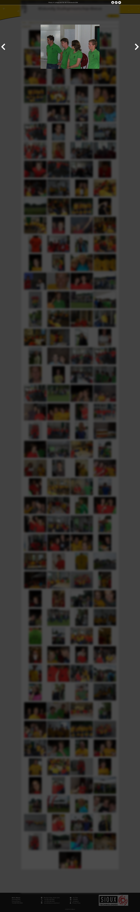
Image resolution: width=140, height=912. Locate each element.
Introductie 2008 (73, 2)
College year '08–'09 (60, 2)
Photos (50, 2)
